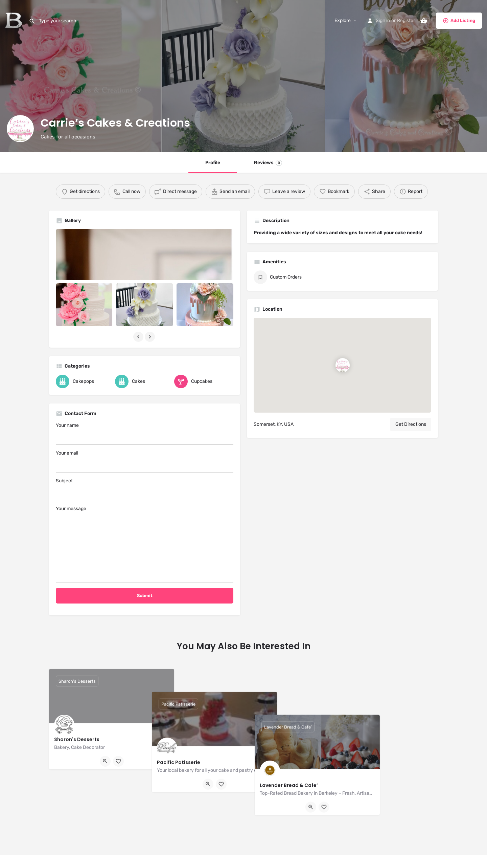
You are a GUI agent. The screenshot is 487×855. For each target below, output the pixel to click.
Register (406, 20)
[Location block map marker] (342, 365)
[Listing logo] (20, 128)
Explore (342, 20)
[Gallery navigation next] (150, 337)
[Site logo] (14, 20)
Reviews (268, 163)
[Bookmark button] (118, 761)
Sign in (383, 20)
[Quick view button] (105, 761)
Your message (144, 544)
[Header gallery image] (81, 76)
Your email (144, 461)
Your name (144, 433)
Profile (212, 163)
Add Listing (459, 21)
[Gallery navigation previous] (139, 337)
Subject (144, 489)
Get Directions (410, 424)
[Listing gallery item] (84, 304)
